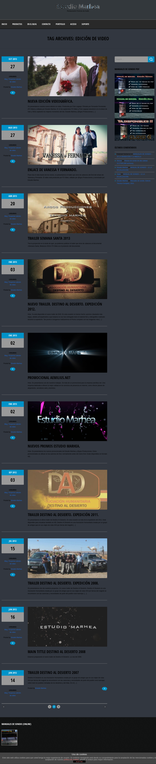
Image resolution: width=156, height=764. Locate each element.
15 (12, 548)
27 (12, 66)
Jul (10, 541)
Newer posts (8, 706)
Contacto (46, 24)
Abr (11, 196)
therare (119, 161)
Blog (6, 79)
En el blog (32, 24)
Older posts (100, 706)
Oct (11, 59)
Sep (10, 472)
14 (12, 680)
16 (12, 617)
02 (12, 343)
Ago (10, 127)
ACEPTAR (79, 761)
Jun (11, 609)
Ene (11, 262)
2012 (14, 472)
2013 (15, 59)
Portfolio (60, 24)
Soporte (85, 24)
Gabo (119, 174)
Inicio (4, 24)
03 (12, 269)
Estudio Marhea (16, 87)
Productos (17, 24)
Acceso (73, 24)
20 (12, 203)
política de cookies (71, 759)
